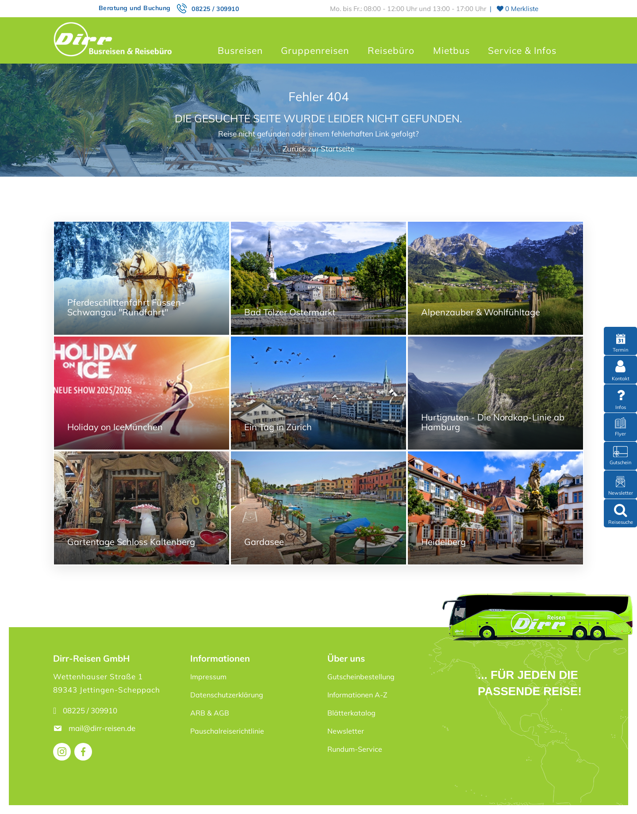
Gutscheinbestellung (361, 676)
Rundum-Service (354, 749)
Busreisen (240, 50)
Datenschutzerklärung (226, 694)
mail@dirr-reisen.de (103, 728)
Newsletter (345, 731)
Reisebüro (391, 50)
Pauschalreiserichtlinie (227, 731)
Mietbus (451, 50)
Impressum (208, 676)
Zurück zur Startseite (318, 148)
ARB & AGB (209, 712)
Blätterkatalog (351, 712)
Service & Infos (522, 50)
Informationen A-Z (357, 694)
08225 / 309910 (215, 9)
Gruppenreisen (315, 50)
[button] (19, 794)
